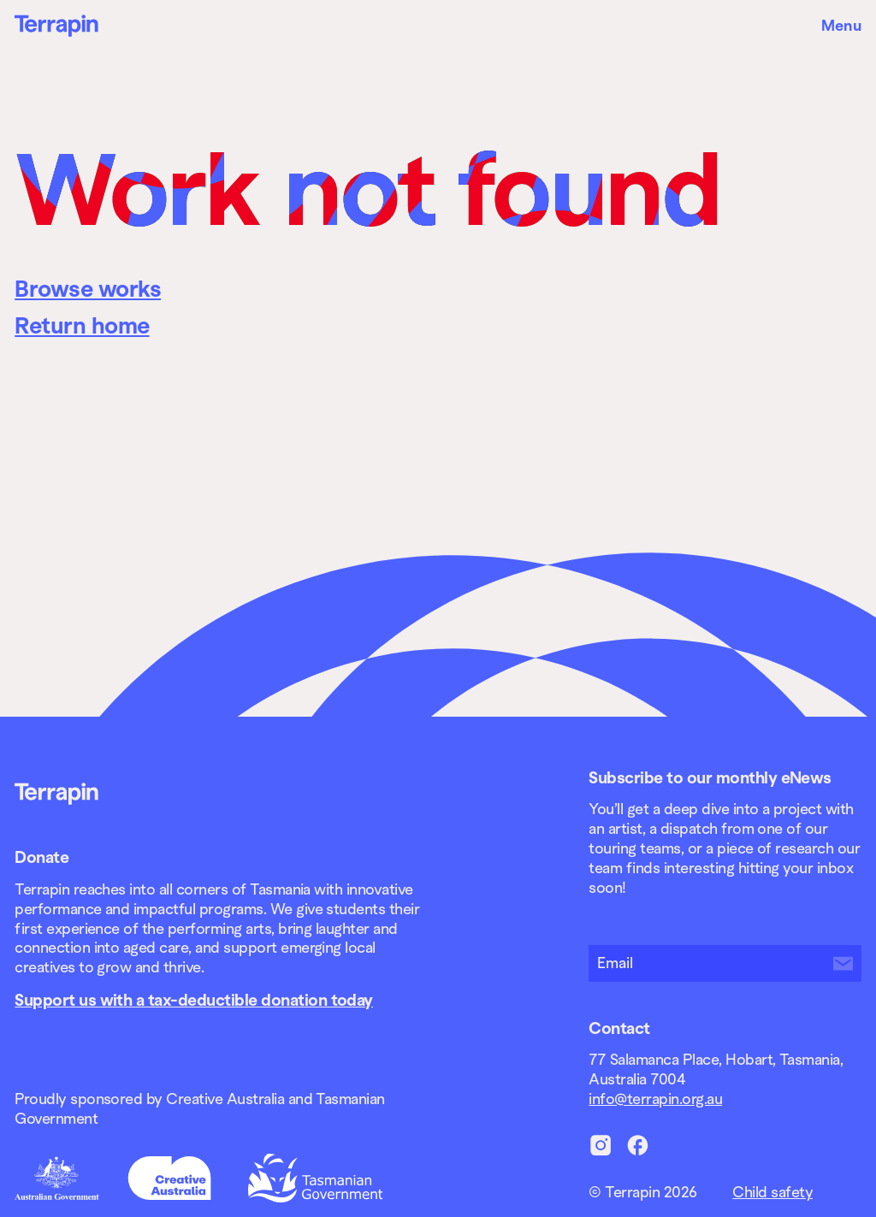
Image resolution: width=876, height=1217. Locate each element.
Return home (82, 326)
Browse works (88, 289)
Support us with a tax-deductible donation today (194, 999)
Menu (841, 25)
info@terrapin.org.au (655, 1099)
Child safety (772, 1192)
